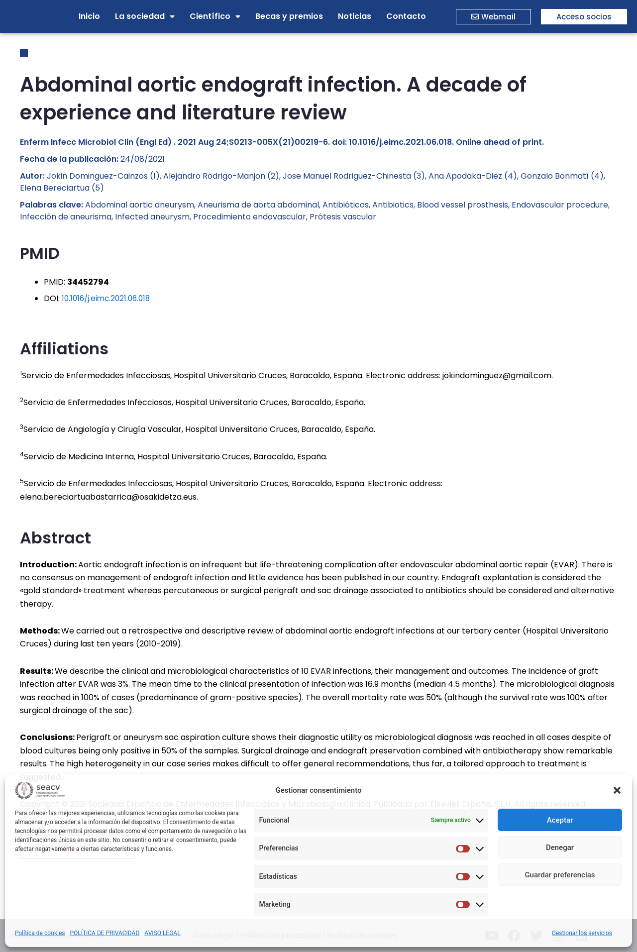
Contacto (406, 16)
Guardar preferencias (560, 874)
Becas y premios (289, 16)
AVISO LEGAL (162, 933)
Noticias (354, 16)
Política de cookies (40, 933)
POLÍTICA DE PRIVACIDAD (105, 933)
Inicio (89, 16)
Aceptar (560, 820)
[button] (617, 790)
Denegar (560, 847)
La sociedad (145, 16)
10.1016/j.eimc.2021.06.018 (108, 298)
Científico (215, 16)
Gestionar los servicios (582, 933)
